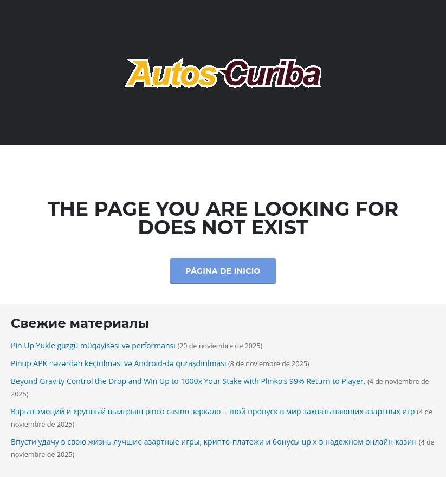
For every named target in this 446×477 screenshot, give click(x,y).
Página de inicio (222, 271)
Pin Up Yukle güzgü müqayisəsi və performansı (93, 345)
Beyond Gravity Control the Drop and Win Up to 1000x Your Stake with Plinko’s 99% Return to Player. (188, 381)
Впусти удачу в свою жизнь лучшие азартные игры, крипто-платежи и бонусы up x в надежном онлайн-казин (214, 441)
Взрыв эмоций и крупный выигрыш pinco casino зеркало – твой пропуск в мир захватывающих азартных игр (213, 411)
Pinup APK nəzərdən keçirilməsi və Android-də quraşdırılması (118, 363)
